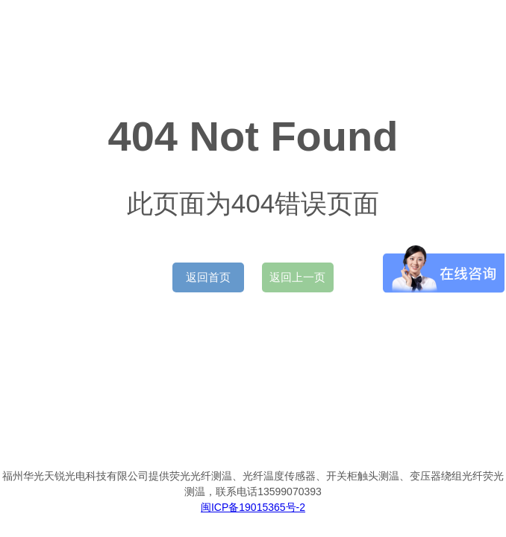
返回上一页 (297, 277)
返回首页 (208, 277)
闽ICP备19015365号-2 (253, 507)
